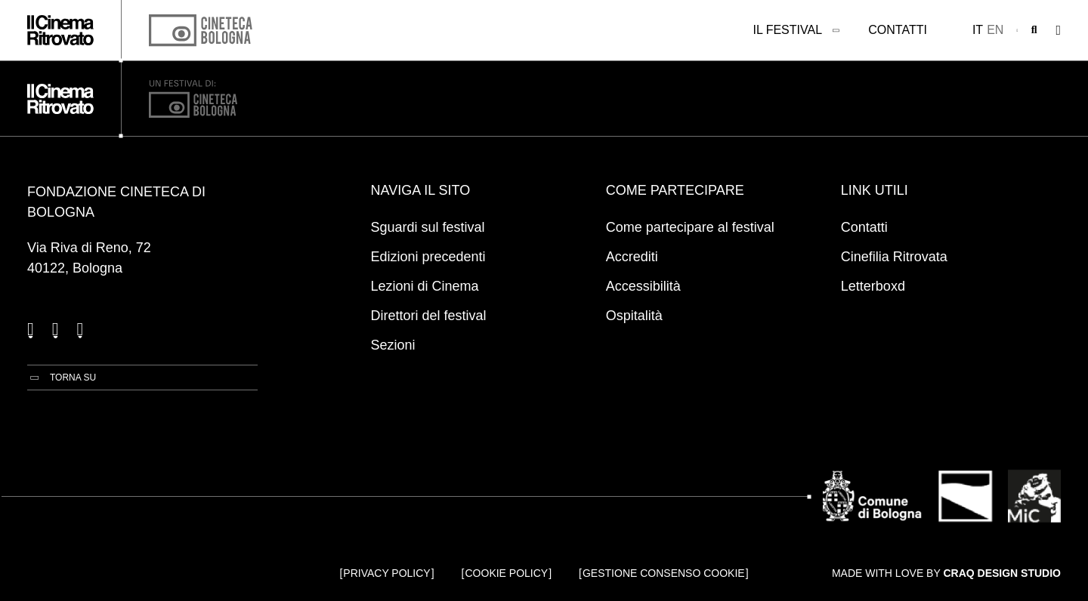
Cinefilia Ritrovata (894, 256)
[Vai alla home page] (60, 30)
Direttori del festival (429, 315)
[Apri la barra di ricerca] (1034, 30)
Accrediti (632, 256)
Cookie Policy (507, 573)
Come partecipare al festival (690, 227)
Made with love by (946, 573)
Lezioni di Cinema (425, 286)
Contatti (897, 29)
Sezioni (393, 345)
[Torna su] (61, 377)
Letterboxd (873, 286)
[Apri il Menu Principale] (1058, 30)
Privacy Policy (386, 573)
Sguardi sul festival (428, 227)
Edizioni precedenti (428, 256)
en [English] (995, 29)
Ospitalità (634, 315)
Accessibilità (643, 286)
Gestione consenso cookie (664, 573)
